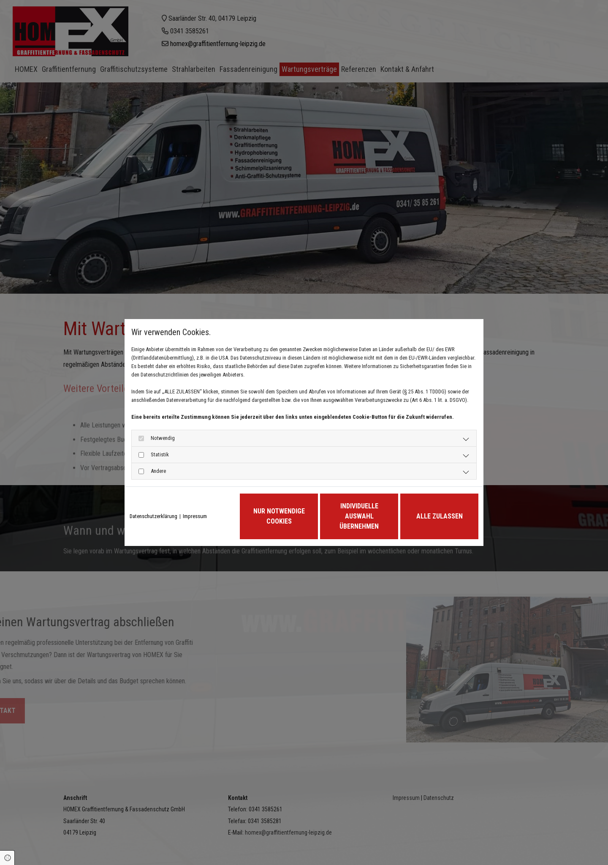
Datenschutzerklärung (153, 516)
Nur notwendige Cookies (279, 516)
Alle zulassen (439, 516)
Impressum (195, 516)
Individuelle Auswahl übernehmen (359, 516)
